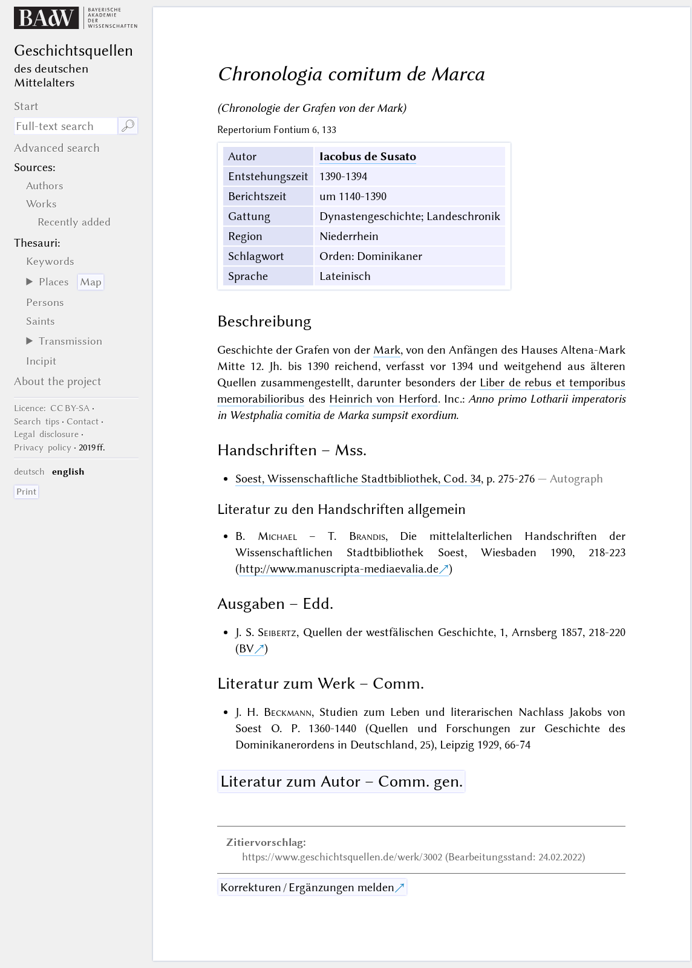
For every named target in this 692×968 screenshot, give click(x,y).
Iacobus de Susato (367, 156)
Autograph (576, 479)
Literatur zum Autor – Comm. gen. (341, 781)
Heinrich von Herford (383, 399)
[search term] (66, 126)
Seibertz (277, 632)
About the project (58, 381)
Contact (83, 421)
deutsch (29, 471)
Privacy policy (42, 447)
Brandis (367, 536)
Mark (386, 350)
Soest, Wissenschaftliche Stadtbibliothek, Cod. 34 (358, 479)
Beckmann (288, 712)
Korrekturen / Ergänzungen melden (307, 887)
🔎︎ (127, 126)
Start (26, 106)
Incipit (41, 361)
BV (246, 648)
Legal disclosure (46, 434)
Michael (277, 536)
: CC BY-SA (52, 408)
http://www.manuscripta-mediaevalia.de (339, 569)
